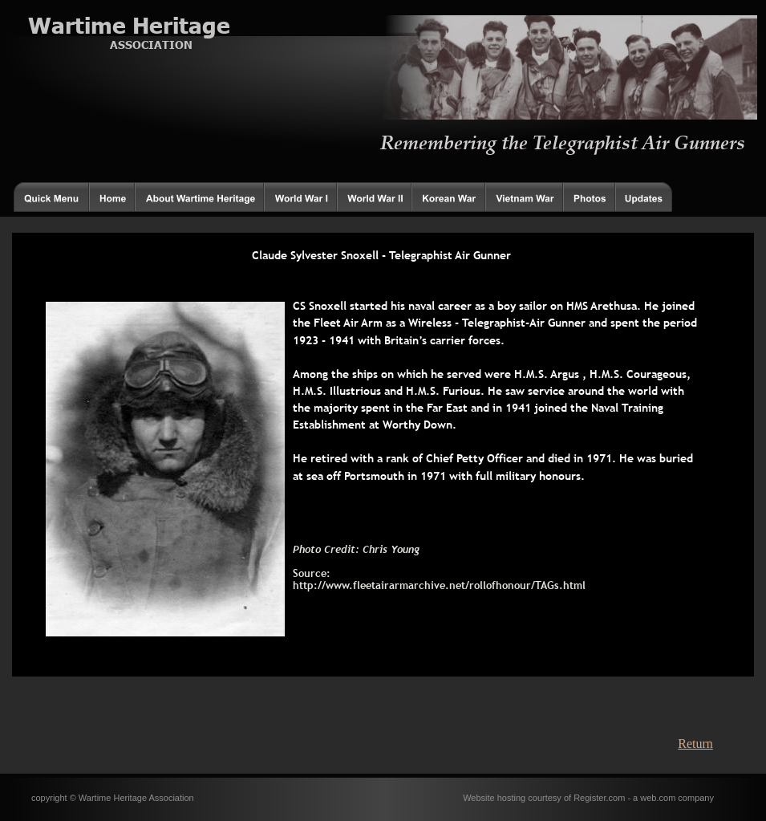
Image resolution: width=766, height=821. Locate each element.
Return (695, 743)
